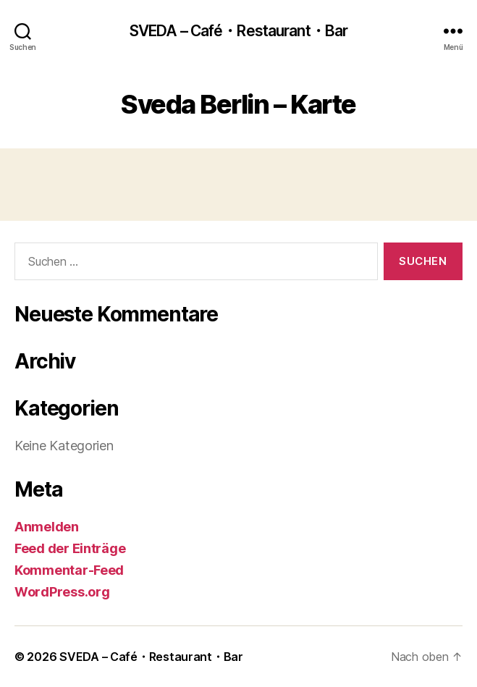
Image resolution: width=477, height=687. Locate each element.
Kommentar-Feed (69, 570)
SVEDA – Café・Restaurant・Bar (238, 30)
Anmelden (46, 526)
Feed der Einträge (69, 548)
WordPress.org (62, 591)
